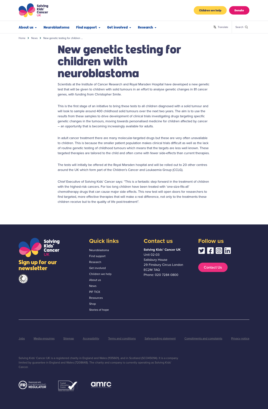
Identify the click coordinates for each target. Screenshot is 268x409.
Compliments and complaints (203, 338)
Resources (96, 298)
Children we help (210, 10)
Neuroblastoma (56, 27)
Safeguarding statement (160, 338)
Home (22, 38)
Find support (88, 27)
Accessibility (91, 338)
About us (28, 27)
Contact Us (213, 267)
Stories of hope (99, 310)
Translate (220, 27)
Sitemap (68, 338)
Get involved (119, 27)
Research (147, 27)
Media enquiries (44, 338)
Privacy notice (240, 338)
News (34, 38)
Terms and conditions (122, 338)
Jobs (22, 338)
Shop (92, 304)
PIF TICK (94, 292)
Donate (239, 10)
